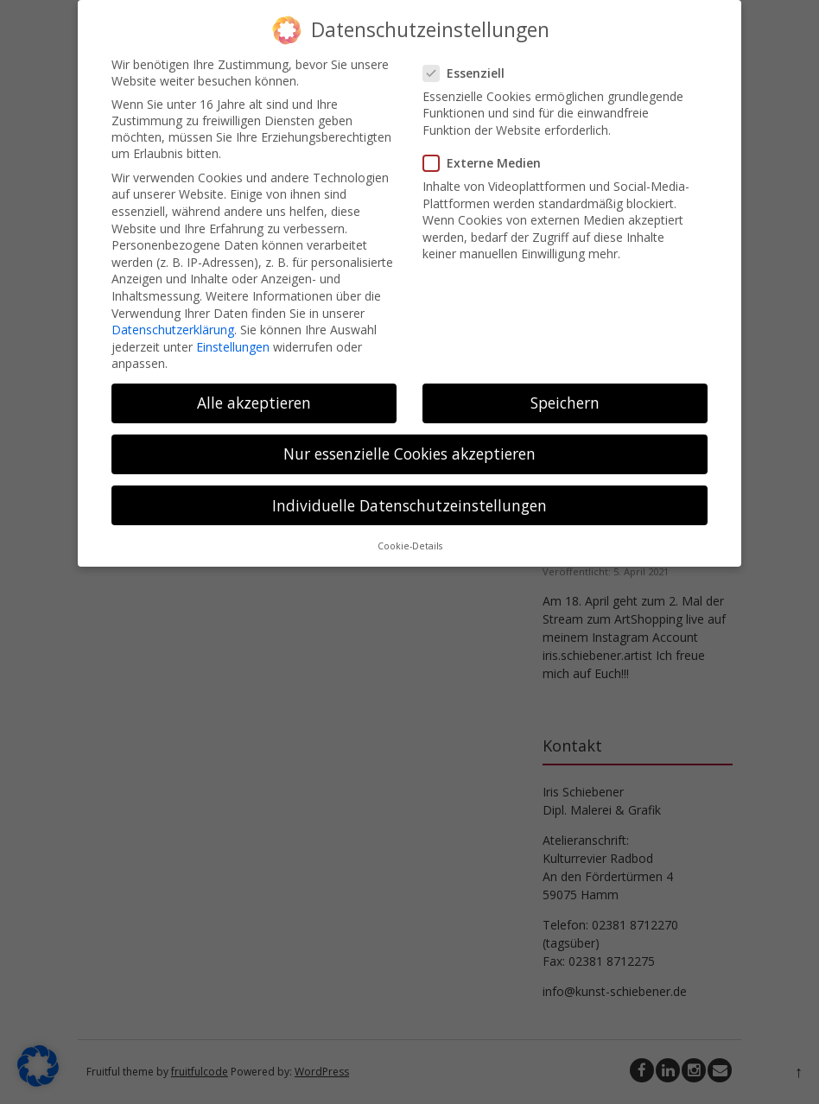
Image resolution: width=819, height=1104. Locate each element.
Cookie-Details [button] (410, 545)
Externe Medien (487, 162)
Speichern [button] (565, 401)
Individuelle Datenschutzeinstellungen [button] (409, 504)
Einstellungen (233, 346)
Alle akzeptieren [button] (254, 401)
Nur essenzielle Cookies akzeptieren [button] (409, 453)
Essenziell (469, 72)
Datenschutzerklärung (172, 328)
